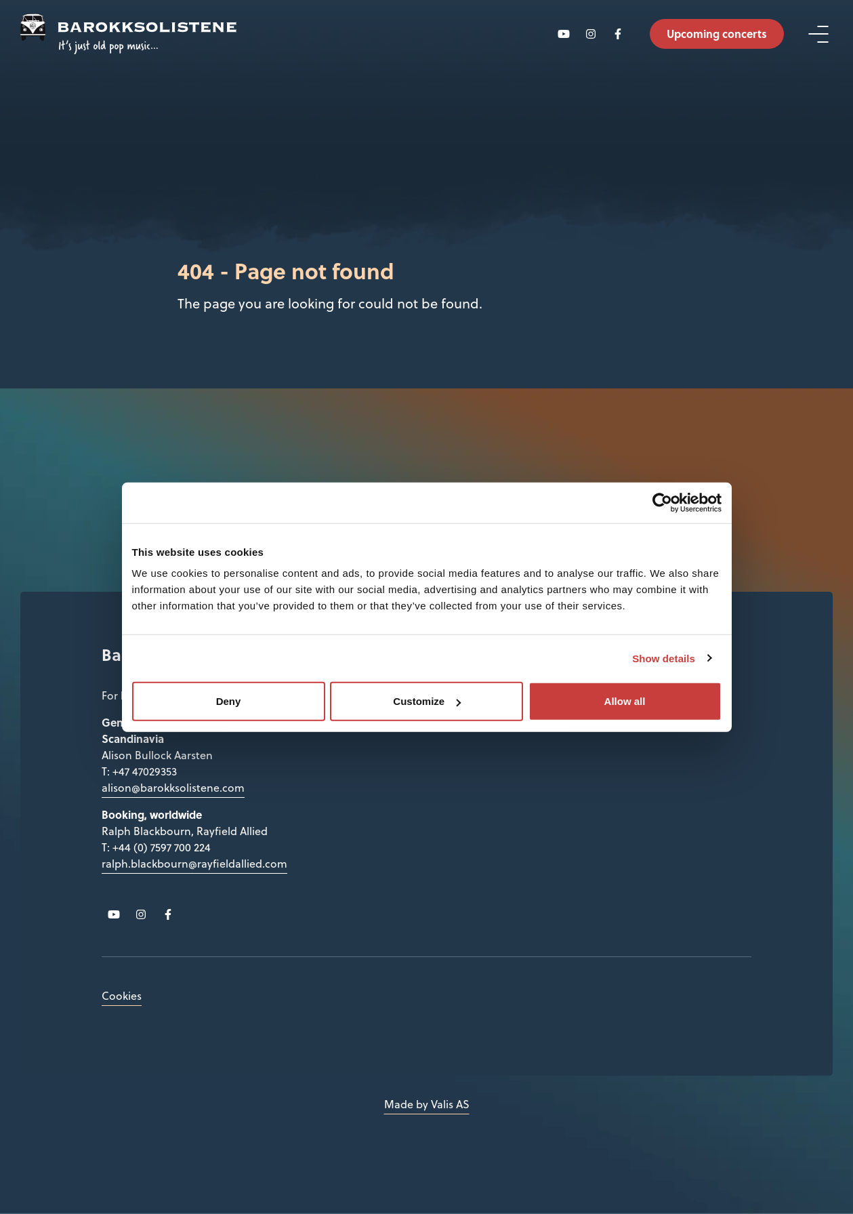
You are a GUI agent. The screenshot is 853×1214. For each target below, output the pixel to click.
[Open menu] (818, 34)
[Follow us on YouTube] (563, 34)
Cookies (122, 995)
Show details (663, 658)
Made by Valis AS (427, 1104)
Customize (427, 701)
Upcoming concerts (717, 33)
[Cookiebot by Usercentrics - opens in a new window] (662, 502)
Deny (228, 701)
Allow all (625, 701)
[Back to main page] (128, 34)
